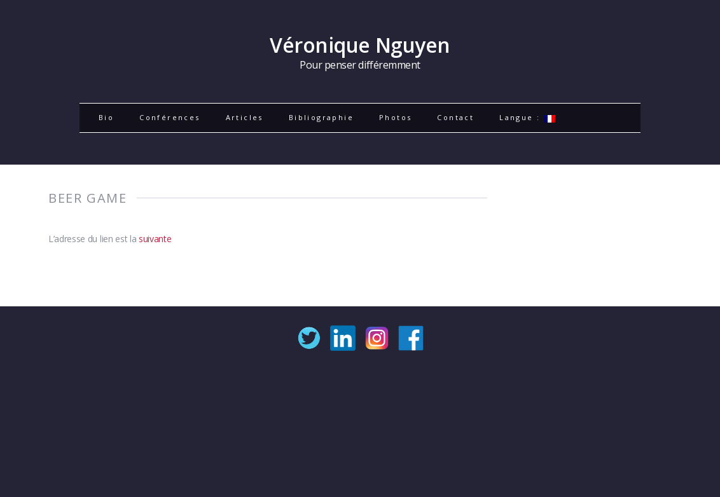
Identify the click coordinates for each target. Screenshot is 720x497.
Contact (455, 117)
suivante (155, 239)
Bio (106, 117)
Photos (395, 117)
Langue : (527, 117)
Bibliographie (321, 117)
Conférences (169, 117)
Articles (244, 117)
